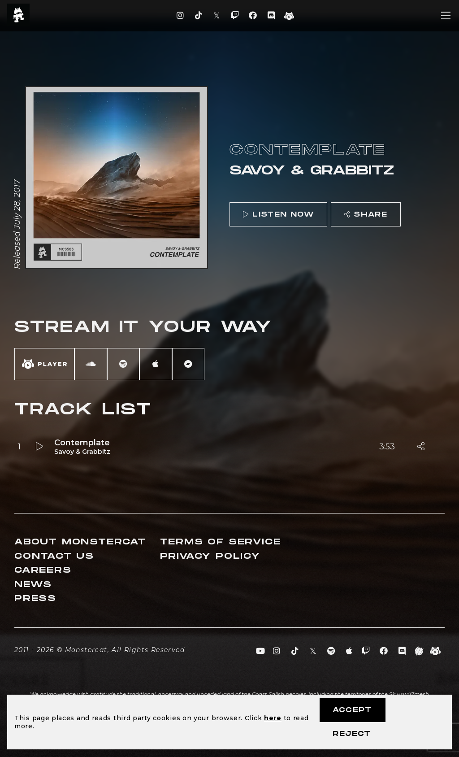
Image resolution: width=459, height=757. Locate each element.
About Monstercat (80, 542)
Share (365, 214)
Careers (43, 570)
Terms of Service (220, 542)
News (33, 584)
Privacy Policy (210, 556)
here (272, 718)
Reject (352, 734)
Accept (352, 710)
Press (35, 598)
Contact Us (54, 556)
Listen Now (278, 214)
